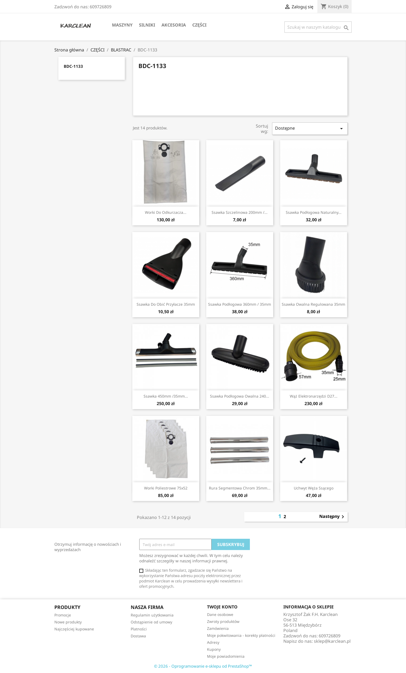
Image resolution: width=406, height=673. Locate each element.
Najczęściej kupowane (74, 628)
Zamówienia (218, 628)
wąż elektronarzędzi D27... (313, 396)
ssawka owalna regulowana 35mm (313, 304)
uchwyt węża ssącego (313, 488)
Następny (332, 517)
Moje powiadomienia (226, 656)
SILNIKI (147, 25)
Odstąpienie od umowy (151, 622)
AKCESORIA (173, 25)
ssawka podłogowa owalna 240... (239, 396)
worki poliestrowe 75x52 (165, 488)
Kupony (214, 649)
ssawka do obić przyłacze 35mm (166, 304)
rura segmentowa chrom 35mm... (239, 488)
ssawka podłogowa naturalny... (313, 212)
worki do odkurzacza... (165, 212)
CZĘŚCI (199, 25)
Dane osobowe (220, 614)
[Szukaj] (318, 27)
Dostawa (138, 635)
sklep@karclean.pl (332, 641)
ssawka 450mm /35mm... (166, 396)
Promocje (62, 615)
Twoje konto (222, 607)
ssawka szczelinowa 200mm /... (240, 212)
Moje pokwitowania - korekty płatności (241, 635)
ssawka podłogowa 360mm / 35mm (239, 304)
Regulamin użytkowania (152, 615)
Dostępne (310, 128)
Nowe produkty (68, 622)
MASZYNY (122, 25)
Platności (139, 628)
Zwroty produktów (223, 621)
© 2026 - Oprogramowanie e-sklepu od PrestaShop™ (203, 666)
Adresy (213, 642)
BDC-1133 (73, 66)
